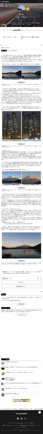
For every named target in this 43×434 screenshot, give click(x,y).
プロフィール (37, 29)
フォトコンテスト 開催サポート (29, 422)
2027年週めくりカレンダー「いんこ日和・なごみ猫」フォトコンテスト (17, 373)
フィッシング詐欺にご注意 (10, 300)
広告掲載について (33, 425)
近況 (11, 29)
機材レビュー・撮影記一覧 (18, 408)
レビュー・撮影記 (17, 29)
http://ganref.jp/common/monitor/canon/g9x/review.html (16, 273)
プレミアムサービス (21, 314)
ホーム (2, 408)
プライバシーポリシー (14, 425)
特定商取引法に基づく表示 (24, 425)
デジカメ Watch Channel (18, 422)
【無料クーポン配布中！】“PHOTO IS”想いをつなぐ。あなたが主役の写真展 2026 (19, 368)
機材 (22, 29)
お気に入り (27, 29)
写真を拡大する (22, 82)
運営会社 (4, 425)
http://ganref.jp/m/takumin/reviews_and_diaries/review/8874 (18, 223)
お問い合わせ (24, 427)
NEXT (41, 44)
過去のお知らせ (21, 304)
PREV (2, 44)
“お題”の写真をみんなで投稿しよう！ (10, 394)
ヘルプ (38, 425)
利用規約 (8, 425)
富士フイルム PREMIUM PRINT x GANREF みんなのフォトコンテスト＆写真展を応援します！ (21, 384)
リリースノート (18, 427)
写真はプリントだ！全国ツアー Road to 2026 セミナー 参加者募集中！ (8, 379)
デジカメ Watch (10, 422)
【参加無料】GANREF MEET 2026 (9, 363)
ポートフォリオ (6, 29)
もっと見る (28, 24)
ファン (32, 29)
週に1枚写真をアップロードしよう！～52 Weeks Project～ (14, 389)
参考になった (5, 278)
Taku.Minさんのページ (8, 408)
